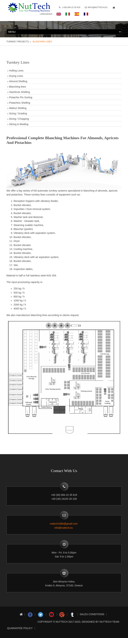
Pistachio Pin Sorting (20, 97)
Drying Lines (16, 75)
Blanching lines (42, 41)
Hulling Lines (16, 70)
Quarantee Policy (19, 628)
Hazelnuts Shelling (19, 91)
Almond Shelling (18, 81)
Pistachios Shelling (19, 102)
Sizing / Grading (18, 113)
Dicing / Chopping (19, 118)
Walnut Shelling (18, 107)
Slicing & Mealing (18, 124)
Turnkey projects (17, 41)
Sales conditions (92, 614)
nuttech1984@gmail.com (64, 523)
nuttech (62, 621)
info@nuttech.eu (102, 7)
